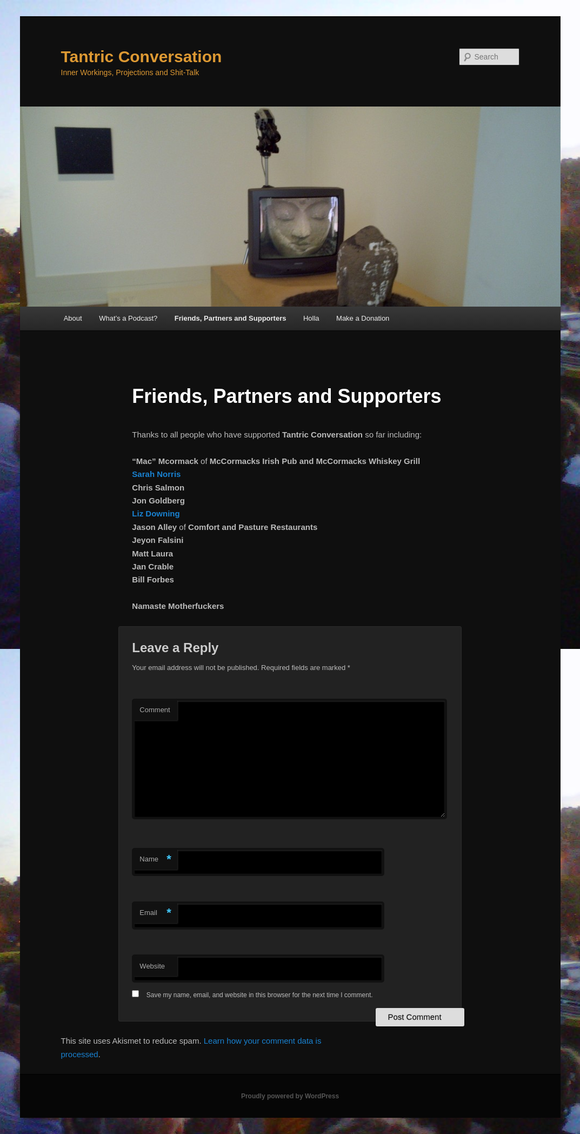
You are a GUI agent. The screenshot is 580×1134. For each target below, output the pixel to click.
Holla (311, 318)
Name (155, 859)
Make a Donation (362, 318)
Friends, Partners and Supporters (230, 318)
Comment (154, 710)
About (73, 318)
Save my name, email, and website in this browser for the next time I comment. (259, 995)
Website (152, 966)
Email (155, 913)
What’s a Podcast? (128, 318)
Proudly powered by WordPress (290, 1096)
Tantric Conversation (141, 56)
